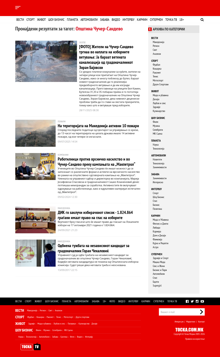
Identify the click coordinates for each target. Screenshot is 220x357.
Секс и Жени (159, 266)
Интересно (158, 182)
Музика (156, 126)
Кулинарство (159, 111)
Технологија (158, 148)
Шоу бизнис (56, 19)
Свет (155, 50)
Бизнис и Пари (160, 270)
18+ (181, 19)
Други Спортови (161, 84)
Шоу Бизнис (158, 197)
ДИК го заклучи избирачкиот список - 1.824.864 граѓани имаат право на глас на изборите (95, 214)
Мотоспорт (158, 80)
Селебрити (158, 129)
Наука (156, 144)
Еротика (64, 336)
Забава (104, 19)
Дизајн (156, 99)
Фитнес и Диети (160, 223)
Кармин (142, 19)
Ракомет (157, 72)
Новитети (157, 159)
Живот (41, 19)
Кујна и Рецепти (160, 243)
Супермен (156, 19)
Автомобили (89, 19)
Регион (156, 46)
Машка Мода (159, 262)
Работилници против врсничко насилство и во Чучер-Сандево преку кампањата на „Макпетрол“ (96, 161)
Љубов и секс (159, 103)
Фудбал (156, 64)
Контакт (201, 321)
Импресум (179, 321)
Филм (155, 122)
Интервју (128, 19)
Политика (157, 209)
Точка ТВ (171, 19)
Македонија (158, 42)
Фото (112, 301)
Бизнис (156, 205)
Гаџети (156, 281)
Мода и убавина (160, 95)
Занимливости (160, 167)
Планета (72, 19)
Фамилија (157, 239)
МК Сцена (157, 133)
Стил (155, 201)
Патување (72, 323)
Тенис (155, 76)
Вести (20, 19)
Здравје (156, 107)
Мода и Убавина (161, 219)
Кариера (157, 231)
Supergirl (157, 285)
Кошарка (157, 68)
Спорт (30, 19)
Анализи (157, 53)
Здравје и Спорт (161, 258)
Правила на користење (195, 338)
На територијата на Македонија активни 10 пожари (98, 125)
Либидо (156, 227)
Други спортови (82, 316)
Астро (155, 247)
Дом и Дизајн (159, 235)
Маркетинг (190, 321)
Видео (116, 19)
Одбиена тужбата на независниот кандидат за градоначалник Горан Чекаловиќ (93, 248)
